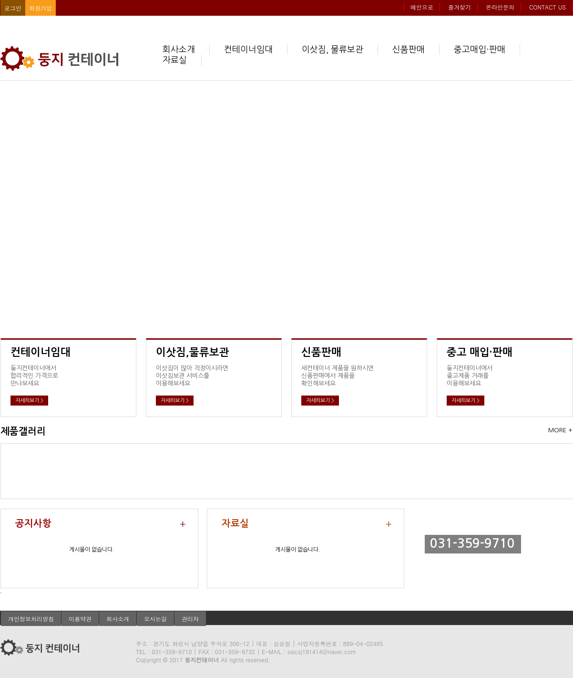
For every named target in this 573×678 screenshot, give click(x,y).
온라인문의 (500, 7)
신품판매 (408, 49)
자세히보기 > (29, 400)
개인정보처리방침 (31, 619)
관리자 (190, 619)
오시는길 (155, 619)
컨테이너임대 (248, 49)
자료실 (175, 60)
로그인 (12, 8)
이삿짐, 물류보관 (332, 49)
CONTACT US (547, 7)
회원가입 (40, 8)
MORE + (560, 430)
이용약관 (80, 619)
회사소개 (179, 49)
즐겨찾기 (459, 7)
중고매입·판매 (479, 49)
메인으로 (421, 7)
